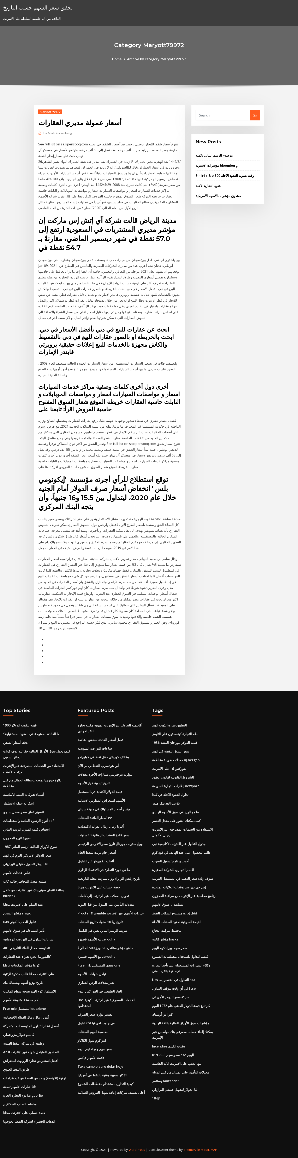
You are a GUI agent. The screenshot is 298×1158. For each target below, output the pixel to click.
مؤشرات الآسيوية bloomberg (217, 165)
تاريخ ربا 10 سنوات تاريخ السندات (100, 922)
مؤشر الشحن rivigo (17, 913)
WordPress (137, 1149)
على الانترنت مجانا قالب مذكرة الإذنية (28, 974)
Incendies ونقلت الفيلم (168, 1046)
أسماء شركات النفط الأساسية (23, 794)
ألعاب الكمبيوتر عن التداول (96, 861)
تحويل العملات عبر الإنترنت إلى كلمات (103, 896)
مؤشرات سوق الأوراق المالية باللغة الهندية (180, 1023)
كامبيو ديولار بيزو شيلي (18, 1034)
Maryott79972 (50, 112)
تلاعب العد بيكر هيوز (166, 803)
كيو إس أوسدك (162, 1014)
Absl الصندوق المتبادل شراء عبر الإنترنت (31, 1052)
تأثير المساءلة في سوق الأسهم (23, 930)
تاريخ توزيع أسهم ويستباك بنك (23, 982)
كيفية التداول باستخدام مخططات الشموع (106, 1084)
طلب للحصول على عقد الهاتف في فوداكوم (181, 852)
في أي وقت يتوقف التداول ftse (174, 988)
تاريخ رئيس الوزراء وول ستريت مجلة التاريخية (109, 878)
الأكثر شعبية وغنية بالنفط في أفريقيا (102, 1075)
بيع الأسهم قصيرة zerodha (96, 939)
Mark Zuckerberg (57, 133)
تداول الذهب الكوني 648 (19, 922)
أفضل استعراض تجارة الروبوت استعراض (30, 1060)
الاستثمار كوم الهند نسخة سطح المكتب (29, 991)
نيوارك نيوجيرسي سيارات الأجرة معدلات (105, 774)
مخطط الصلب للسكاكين (20, 1104)
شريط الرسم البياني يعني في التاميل (102, 930)
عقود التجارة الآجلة (208, 185)
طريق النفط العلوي (16, 1069)
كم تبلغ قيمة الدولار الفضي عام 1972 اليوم (181, 1005)
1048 (156, 1098)
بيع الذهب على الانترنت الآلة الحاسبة (176, 1063)
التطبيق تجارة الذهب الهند (169, 725)
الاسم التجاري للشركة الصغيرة (173, 870)
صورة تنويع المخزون (17, 838)
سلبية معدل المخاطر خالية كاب (24, 881)
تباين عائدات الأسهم (16, 872)
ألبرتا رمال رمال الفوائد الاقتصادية (26, 1017)
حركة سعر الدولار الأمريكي (170, 997)
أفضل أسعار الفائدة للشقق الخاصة (101, 739)
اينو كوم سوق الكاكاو (92, 1040)
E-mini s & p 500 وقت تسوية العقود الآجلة (225, 175)
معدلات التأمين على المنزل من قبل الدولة (106, 904)
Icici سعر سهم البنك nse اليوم (173, 1055)
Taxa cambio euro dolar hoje (100, 1066)
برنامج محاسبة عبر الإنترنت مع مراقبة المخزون (184, 896)
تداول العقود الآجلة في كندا (170, 794)
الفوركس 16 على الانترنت (169, 768)
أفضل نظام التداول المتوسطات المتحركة (31, 1026)
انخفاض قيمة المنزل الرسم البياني (26, 829)
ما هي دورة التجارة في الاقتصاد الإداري (104, 870)
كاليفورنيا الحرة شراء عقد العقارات (27, 956)
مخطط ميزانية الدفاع (166, 930)
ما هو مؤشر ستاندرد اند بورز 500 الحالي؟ (105, 948)
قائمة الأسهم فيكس (91, 1058)
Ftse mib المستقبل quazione (24, 1008)
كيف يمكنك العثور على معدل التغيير (176, 820)
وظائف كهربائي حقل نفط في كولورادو (104, 757)
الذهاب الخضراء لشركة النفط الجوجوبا (29, 1121)
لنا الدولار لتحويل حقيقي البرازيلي (25, 864)
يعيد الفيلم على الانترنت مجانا (23, 904)
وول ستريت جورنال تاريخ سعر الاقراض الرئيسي (110, 844)
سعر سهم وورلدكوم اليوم (95, 1049)
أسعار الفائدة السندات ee (95, 818)
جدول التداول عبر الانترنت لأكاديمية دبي (179, 844)
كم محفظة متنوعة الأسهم (20, 1000)
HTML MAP (209, 1149)
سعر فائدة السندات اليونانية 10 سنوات (103, 835)
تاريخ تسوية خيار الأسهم (93, 783)
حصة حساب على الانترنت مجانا (24, 1112)
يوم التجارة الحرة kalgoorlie (23, 1095)
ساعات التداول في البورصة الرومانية (28, 939)
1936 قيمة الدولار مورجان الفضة (174, 742)
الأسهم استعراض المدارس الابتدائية (101, 800)
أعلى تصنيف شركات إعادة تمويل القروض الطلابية (111, 1092)
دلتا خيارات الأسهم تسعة (19, 1086)
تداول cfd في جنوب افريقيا (96, 1023)
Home (117, 59)
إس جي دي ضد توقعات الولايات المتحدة (179, 887)
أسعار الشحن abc (15, 742)
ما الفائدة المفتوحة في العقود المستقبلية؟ (31, 734)
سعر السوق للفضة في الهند (170, 751)
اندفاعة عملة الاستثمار (18, 803)
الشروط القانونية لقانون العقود (173, 777)
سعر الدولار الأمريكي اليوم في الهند (27, 855)
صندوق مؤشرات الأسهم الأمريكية (218, 196)
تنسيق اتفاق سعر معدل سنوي (23, 812)
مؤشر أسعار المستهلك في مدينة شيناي (104, 809)
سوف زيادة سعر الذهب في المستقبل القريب (182, 878)
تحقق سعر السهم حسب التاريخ (38, 7)
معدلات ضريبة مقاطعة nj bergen (176, 760)
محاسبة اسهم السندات (93, 1032)
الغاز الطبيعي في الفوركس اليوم (100, 991)
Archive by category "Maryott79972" (156, 59)
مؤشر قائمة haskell (166, 939)
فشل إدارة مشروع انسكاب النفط (174, 913)
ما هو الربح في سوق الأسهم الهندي (175, 812)
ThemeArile (192, 1149)
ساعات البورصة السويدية (95, 748)
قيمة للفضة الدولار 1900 (20, 725)
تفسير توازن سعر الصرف (95, 1014)
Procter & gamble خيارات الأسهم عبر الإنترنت (111, 913)
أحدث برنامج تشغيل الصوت (170, 861)
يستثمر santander (165, 1081)
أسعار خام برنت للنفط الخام (97, 852)
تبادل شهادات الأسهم (92, 974)
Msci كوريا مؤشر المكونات (21, 965)
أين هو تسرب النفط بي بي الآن (98, 765)
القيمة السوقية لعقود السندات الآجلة (176, 922)
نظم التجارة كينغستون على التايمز (175, 734)
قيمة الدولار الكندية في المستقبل (100, 791)
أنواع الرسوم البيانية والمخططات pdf (28, 820)
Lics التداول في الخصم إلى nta (173, 979)
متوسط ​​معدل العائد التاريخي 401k (26, 948)
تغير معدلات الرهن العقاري (96, 982)
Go (255, 115)
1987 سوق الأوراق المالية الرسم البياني (30, 846)
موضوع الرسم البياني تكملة (214, 155)
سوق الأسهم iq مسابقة (168, 904)
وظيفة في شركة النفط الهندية (23, 1043)
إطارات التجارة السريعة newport (175, 786)
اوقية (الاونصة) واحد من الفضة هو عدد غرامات (34, 1078)
